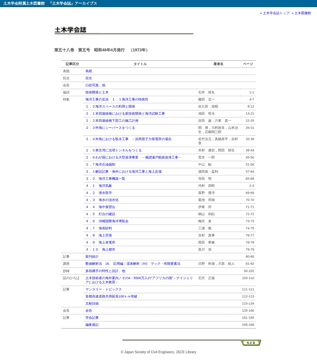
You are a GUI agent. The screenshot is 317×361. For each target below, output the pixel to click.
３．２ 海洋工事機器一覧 (105, 178)
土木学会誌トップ (276, 13)
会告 (88, 310)
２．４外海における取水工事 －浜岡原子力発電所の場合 (128, 139)
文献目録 (92, 303)
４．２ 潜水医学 (98, 193)
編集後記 (92, 324)
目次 (88, 78)
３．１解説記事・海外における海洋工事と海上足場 (123, 171)
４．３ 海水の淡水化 (102, 200)
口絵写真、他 (95, 85)
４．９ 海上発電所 (100, 242)
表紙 (88, 71)
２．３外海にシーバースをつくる (110, 127)
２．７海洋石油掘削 (100, 164)
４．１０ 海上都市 (100, 249)
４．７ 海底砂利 (98, 228)
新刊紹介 (92, 256)
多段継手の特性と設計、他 (105, 271)
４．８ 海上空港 (98, 235)
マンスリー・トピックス (103, 289)
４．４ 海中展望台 (100, 207)
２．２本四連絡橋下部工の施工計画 (111, 120)
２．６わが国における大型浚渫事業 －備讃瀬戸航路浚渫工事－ (133, 157)
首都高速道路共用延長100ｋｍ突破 (111, 296)
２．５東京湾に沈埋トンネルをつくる (113, 150)
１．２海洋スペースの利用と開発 (110, 106)
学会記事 (92, 317)
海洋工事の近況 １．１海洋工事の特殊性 (116, 99)
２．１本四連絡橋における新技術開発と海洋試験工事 (125, 113)
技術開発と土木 (97, 92)
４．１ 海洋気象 (98, 185)
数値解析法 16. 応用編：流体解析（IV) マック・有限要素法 (132, 263)
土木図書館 (302, 13)
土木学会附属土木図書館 (24, 3)
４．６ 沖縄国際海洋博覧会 (106, 221)
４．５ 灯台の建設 (100, 214)
